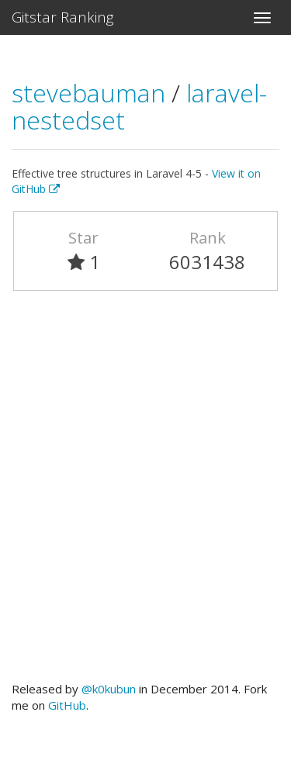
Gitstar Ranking (63, 17)
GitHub (67, 705)
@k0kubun (108, 689)
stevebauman (91, 92)
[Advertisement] (145, 492)
